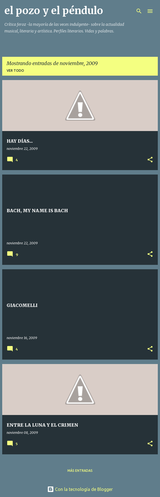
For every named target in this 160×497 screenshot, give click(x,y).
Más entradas (80, 470)
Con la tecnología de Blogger (80, 489)
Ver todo (15, 70)
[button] (150, 160)
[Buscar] (139, 11)
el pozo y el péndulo (53, 10)
